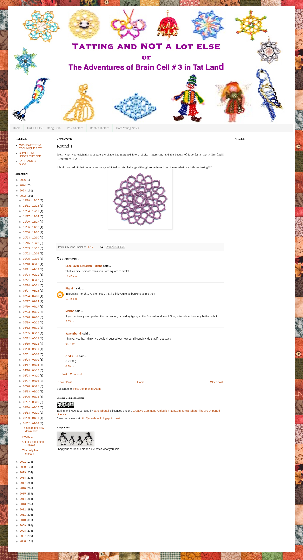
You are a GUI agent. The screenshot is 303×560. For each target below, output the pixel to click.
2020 (23, 466)
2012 (23, 509)
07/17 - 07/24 (31, 301)
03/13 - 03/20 (31, 391)
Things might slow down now (33, 429)
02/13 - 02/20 (31, 412)
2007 (23, 535)
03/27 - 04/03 (31, 380)
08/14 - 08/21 (31, 285)
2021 (23, 461)
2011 (23, 514)
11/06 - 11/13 (31, 227)
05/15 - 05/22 (31, 343)
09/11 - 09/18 (31, 269)
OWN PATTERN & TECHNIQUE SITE (30, 147)
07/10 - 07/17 (31, 306)
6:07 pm (70, 343)
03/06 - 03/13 (31, 396)
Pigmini (70, 288)
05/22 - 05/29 (31, 338)
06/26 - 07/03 (31, 317)
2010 (23, 520)
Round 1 (27, 436)
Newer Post (65, 382)
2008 (23, 530)
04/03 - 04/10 (31, 375)
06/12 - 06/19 (31, 327)
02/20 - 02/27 (31, 407)
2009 (23, 525)
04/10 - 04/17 (31, 370)
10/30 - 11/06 (31, 232)
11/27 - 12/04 (31, 216)
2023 (23, 190)
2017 (23, 482)
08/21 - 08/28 (31, 280)
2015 (23, 493)
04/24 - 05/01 (31, 359)
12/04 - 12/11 (31, 211)
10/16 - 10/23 (31, 243)
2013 (23, 504)
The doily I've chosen (30, 452)
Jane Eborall (73, 333)
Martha (69, 311)
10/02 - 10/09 (31, 253)
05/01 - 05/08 (31, 354)
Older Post (216, 382)
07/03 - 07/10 (31, 311)
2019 (23, 472)
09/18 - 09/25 (31, 264)
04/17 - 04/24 (31, 364)
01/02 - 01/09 (31, 423)
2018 (23, 477)
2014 (23, 498)
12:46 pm (71, 298)
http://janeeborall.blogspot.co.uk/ (100, 418)
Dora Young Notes (127, 128)
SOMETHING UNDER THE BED (30, 154)
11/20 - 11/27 (31, 221)
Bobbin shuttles (99, 128)
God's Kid (71, 356)
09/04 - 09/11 (31, 274)
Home (16, 128)
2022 (23, 195)
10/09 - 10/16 (31, 248)
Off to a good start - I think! (33, 443)
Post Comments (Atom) (87, 388)
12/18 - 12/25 (31, 200)
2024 (23, 185)
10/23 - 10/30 (31, 237)
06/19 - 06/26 (31, 322)
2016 (23, 488)
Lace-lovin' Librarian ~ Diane (83, 265)
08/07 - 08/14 (31, 290)
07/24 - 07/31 (31, 296)
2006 (23, 541)
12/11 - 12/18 (31, 205)
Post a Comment (72, 374)
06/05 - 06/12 (31, 333)
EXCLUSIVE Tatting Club (44, 128)
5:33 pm (70, 321)
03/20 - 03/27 (31, 386)
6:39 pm (70, 366)
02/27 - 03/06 (31, 402)
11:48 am (71, 276)
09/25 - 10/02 (31, 258)
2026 (23, 179)
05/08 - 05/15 (31, 348)
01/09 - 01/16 (31, 417)
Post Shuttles (75, 128)
